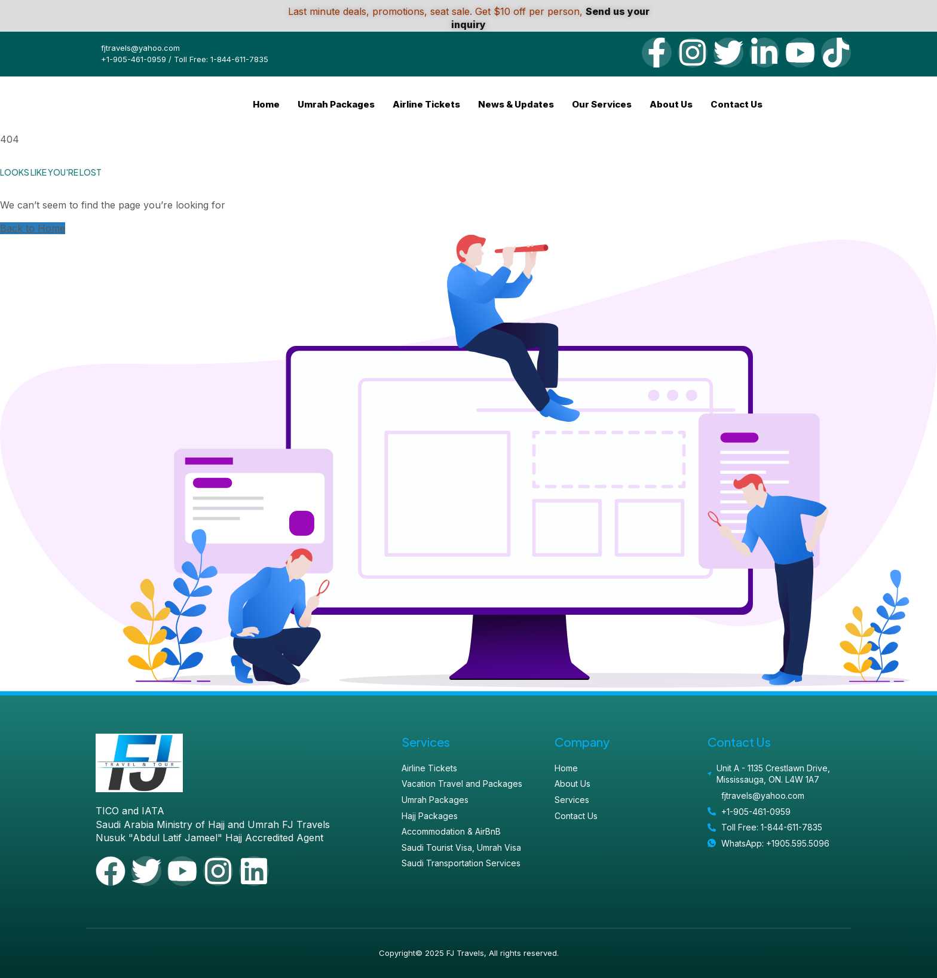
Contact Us (737, 104)
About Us (671, 104)
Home (266, 104)
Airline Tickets (426, 104)
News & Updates (516, 104)
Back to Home (32, 228)
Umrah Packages (336, 104)
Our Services (602, 104)
